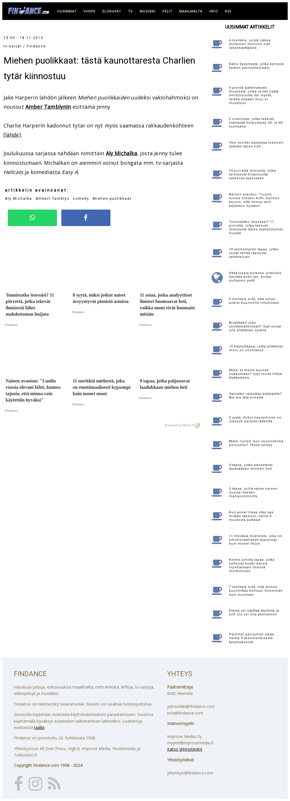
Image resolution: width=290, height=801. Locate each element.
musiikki (148, 11)
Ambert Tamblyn (52, 199)
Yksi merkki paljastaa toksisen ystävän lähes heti (256, 144)
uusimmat (67, 11)
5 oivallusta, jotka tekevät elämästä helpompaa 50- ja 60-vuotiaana (256, 122)
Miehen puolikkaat (112, 199)
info (213, 11)
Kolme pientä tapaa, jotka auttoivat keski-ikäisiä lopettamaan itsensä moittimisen (252, 565)
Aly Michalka (121, 153)
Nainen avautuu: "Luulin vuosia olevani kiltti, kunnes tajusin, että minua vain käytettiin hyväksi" (254, 200)
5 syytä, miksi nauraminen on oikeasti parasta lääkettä (255, 419)
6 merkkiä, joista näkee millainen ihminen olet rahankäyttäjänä (250, 44)
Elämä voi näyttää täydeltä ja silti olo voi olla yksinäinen (254, 612)
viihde (89, 11)
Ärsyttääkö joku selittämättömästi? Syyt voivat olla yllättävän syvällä (255, 326)
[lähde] (12, 134)
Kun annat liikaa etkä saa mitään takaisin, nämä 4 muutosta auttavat (251, 516)
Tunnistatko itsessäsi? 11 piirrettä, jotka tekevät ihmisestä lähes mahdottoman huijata (256, 227)
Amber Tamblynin (48, 106)
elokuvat (111, 11)
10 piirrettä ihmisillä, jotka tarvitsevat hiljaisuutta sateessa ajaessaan (252, 174)
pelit (167, 11)
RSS (228, 11)
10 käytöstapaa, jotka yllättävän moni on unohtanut (256, 348)
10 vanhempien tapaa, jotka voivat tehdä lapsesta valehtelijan (253, 253)
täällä (39, 727)
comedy (81, 199)
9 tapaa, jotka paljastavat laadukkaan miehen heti (251, 467)
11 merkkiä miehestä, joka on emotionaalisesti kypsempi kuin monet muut (255, 539)
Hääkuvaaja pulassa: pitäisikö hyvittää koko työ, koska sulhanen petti (255, 276)
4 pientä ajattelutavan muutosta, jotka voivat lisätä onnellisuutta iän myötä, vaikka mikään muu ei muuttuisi (254, 95)
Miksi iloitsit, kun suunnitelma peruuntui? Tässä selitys (256, 443)
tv (130, 11)
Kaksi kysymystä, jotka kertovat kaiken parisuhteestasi (256, 66)
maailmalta (190, 11)
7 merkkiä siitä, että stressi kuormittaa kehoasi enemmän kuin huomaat (256, 590)
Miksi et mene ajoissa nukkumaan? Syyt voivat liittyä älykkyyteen (255, 374)
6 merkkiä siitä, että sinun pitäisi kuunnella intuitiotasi (254, 301)
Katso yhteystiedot (184, 749)
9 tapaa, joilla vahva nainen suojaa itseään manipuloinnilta (253, 492)
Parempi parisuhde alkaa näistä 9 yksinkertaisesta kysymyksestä (251, 638)
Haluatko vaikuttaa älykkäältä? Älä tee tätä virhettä (255, 395)
